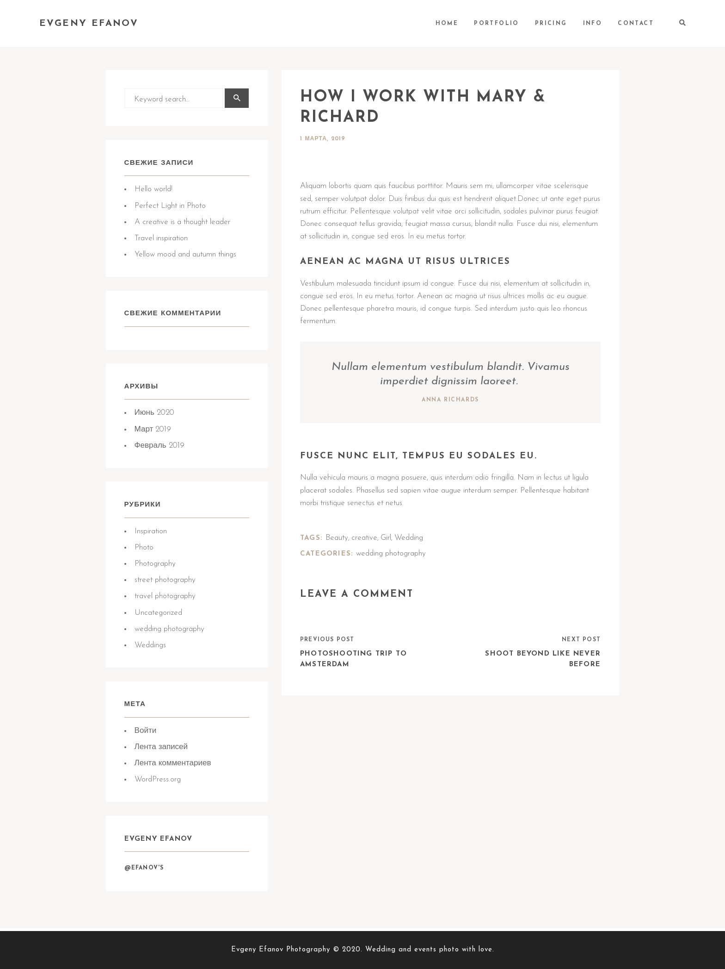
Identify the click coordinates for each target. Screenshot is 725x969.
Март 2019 (153, 431)
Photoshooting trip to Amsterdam (353, 660)
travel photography (165, 598)
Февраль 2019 (159, 447)
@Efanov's (144, 871)
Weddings (150, 647)
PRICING (551, 23)
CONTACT (636, 23)
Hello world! (153, 190)
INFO (592, 23)
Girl (386, 538)
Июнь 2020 (154, 414)
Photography (155, 565)
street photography (165, 582)
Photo (144, 549)
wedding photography (169, 631)
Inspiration (151, 533)
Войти (146, 733)
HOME (447, 23)
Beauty (337, 538)
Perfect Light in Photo (170, 206)
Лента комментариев (173, 765)
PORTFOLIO (496, 23)
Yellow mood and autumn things (185, 255)
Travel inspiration (161, 239)
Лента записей (161, 749)
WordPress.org (158, 782)
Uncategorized (158, 614)
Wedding (408, 538)
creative (364, 538)
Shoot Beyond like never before (543, 660)
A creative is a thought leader (182, 222)
